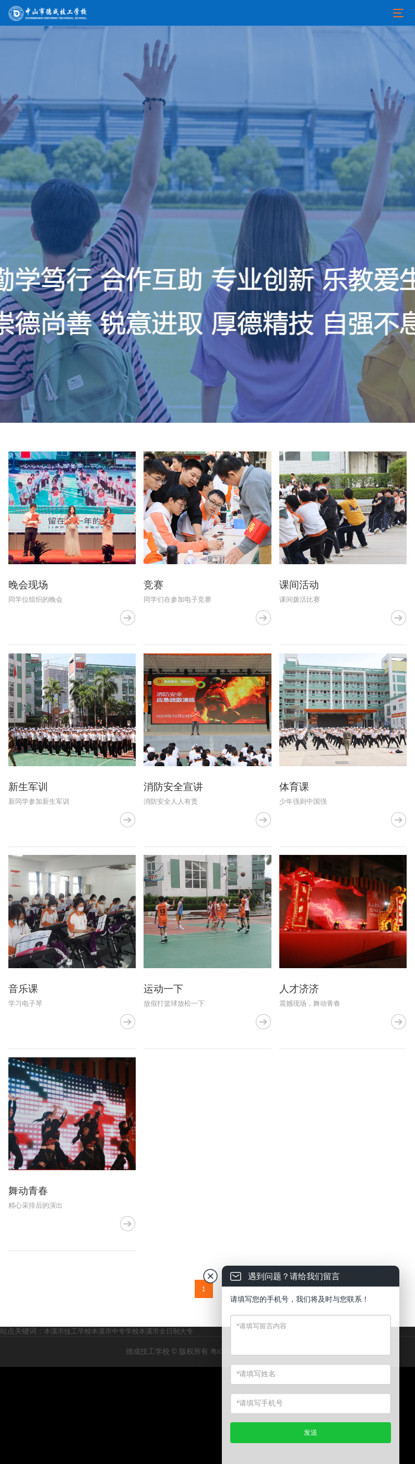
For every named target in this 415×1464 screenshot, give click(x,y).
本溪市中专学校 (115, 1428)
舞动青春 (29, 1288)
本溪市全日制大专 (166, 1428)
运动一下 (164, 1062)
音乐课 (24, 1062)
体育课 (295, 835)
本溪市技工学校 (67, 1428)
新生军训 (29, 835)
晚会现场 (29, 609)
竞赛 (154, 609)
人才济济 (300, 1062)
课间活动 (300, 609)
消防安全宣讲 (175, 835)
